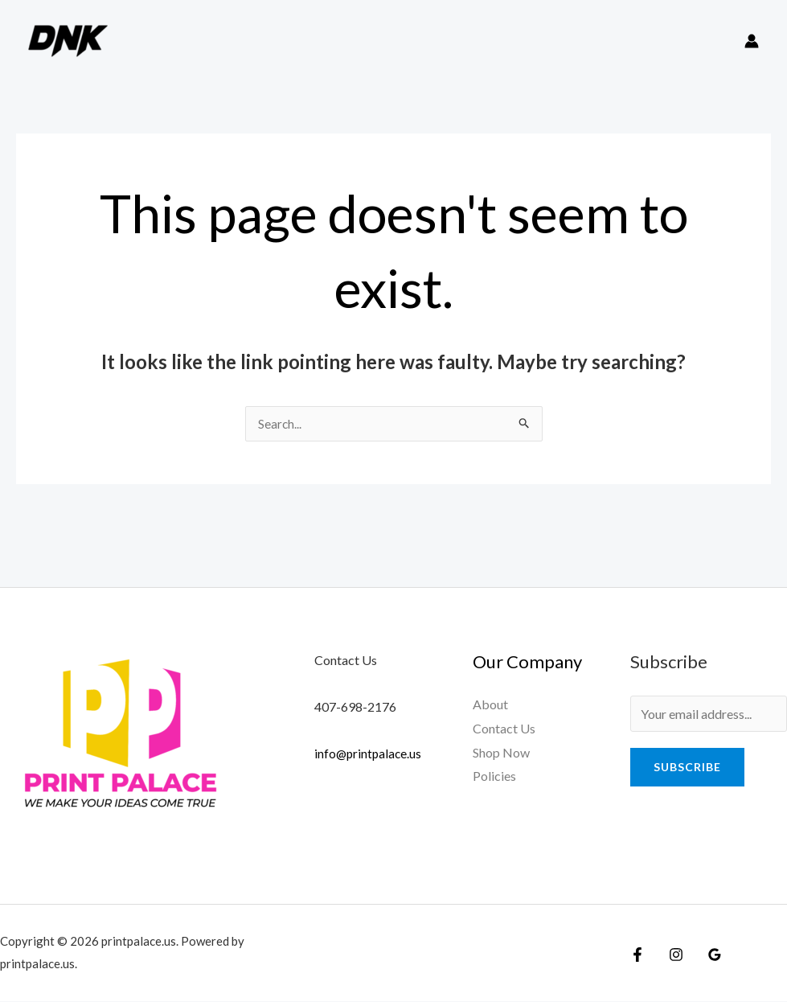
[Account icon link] (751, 41)
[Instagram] (672, 955)
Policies (494, 776)
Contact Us (504, 729)
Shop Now (501, 753)
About (490, 704)
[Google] (706, 955)
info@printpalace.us (369, 754)
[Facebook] (637, 955)
